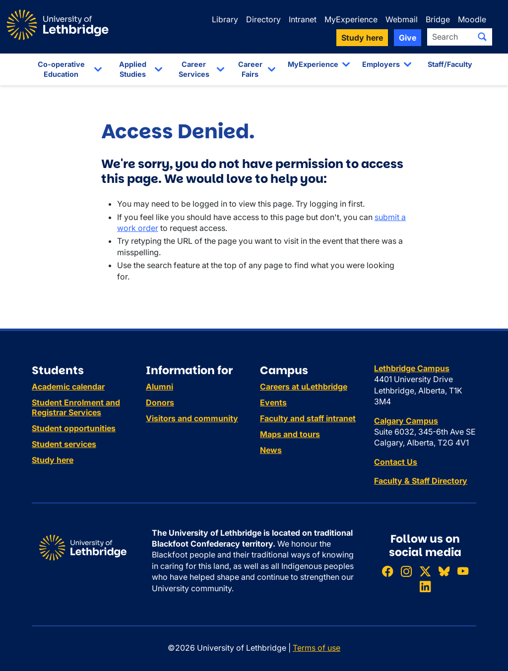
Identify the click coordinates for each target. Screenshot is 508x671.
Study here (52, 460)
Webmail (401, 19)
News (271, 450)
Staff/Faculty (450, 64)
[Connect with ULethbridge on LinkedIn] (425, 586)
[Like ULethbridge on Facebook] (387, 571)
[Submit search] (482, 36)
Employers (381, 64)
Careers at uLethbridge (303, 386)
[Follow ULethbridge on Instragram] (406, 571)
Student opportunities (74, 428)
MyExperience (351, 19)
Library (225, 19)
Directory (263, 19)
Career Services (194, 69)
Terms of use (316, 648)
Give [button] (407, 38)
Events (273, 402)
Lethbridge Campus (411, 368)
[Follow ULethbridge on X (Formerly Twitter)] (425, 571)
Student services (64, 444)
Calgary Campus (406, 421)
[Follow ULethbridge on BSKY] (444, 571)
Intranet (303, 19)
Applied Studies (132, 69)
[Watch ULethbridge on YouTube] (463, 571)
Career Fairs (250, 69)
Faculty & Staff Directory (420, 481)
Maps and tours (290, 434)
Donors (160, 402)
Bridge (438, 19)
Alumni (159, 386)
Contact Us (395, 462)
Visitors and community (192, 418)
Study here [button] (362, 38)
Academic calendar (68, 386)
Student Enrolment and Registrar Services (76, 407)
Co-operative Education (61, 69)
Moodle (472, 19)
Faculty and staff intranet (308, 418)
